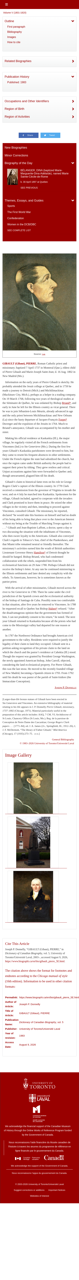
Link (43, 354)
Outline (9, 21)
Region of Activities (17, 116)
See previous (29, 187)
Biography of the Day (18, 163)
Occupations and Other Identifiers (27, 101)
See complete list (19, 230)
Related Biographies (18, 61)
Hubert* (53, 608)
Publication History (17, 76)
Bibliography (14, 31)
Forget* (63, 419)
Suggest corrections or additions (29, 1190)
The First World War (19, 212)
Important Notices (56, 1190)
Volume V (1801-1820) (14, 12)
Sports (11, 206)
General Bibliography (63, 739)
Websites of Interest (39, 1196)
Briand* (66, 403)
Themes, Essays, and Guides (24, 200)
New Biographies (16, 147)
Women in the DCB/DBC (21, 224)
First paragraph (16, 26)
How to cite (13, 42)
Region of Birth (14, 108)
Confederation (15, 218)
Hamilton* (39, 552)
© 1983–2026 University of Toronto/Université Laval (47, 743)
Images (11, 37)
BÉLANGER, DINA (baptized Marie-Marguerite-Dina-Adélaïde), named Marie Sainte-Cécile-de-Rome (44, 173)
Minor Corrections (16, 155)
